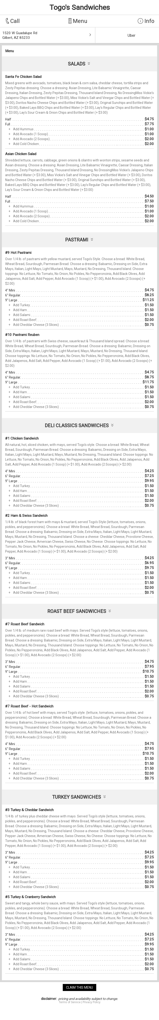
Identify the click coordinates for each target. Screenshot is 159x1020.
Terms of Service (70, 1002)
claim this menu (79, 987)
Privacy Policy (91, 1002)
